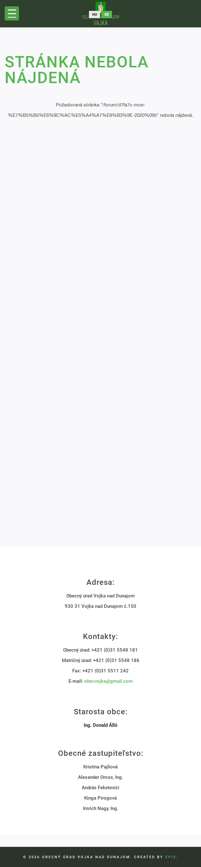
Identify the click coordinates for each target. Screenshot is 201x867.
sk (106, 15)
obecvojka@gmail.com (108, 681)
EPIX (170, 857)
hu (94, 15)
